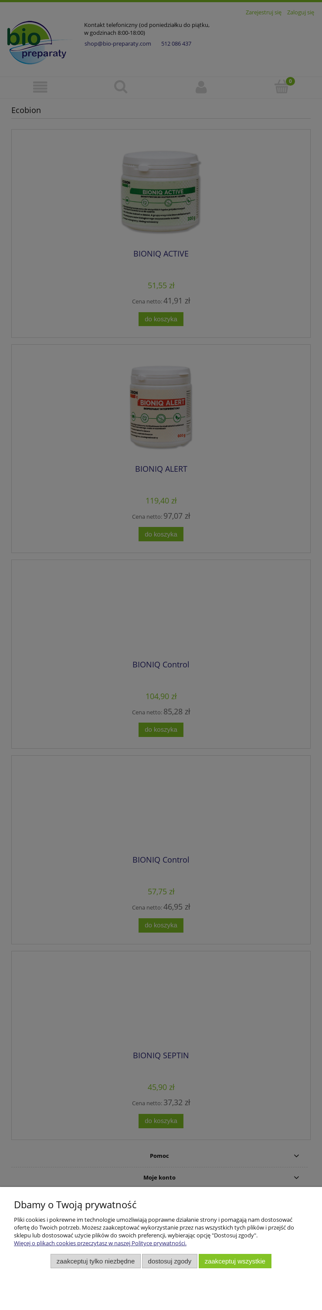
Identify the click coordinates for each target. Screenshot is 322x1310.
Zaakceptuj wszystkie (235, 1261)
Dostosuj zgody (170, 1261)
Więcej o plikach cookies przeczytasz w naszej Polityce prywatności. (100, 1243)
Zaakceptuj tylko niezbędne (96, 1261)
